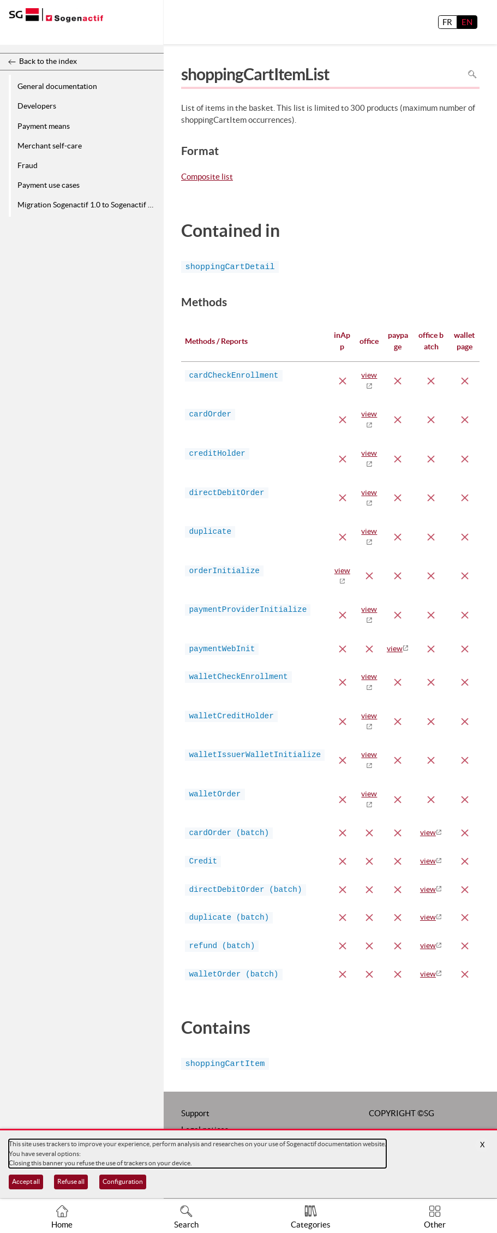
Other (435, 1224)
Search (186, 1224)
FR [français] (447, 22)
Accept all (26, 1181)
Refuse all (71, 1181)
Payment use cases (48, 185)
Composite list (207, 177)
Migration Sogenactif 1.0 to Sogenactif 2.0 (87, 204)
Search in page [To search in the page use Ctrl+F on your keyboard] (472, 74)
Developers (36, 106)
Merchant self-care (49, 145)
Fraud (27, 165)
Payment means (43, 126)
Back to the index (48, 61)
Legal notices (205, 1125)
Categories (311, 1224)
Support (195, 1109)
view (395, 648)
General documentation (57, 86)
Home (62, 1224)
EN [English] (467, 22)
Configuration (123, 1181)
